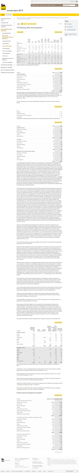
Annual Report (23, 17)
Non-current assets (7, 46)
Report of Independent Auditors (7, 70)
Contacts (39, 471)
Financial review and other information (6, 26)
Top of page (57, 452)
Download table (58, 32)
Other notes (4, 55)
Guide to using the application (17, 471)
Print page (69, 24)
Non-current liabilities (7, 51)
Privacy (44, 471)
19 (31, 24)
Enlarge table (20, 32)
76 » (61, 24)
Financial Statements (6, 33)
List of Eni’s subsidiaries (7, 62)
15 (22, 24)
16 (24, 24)
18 (28, 24)
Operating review (4, 22)
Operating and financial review (6, 19)
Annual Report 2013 (15, 10)
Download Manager (35, 5)
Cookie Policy (50, 471)
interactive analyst (43, 5)
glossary (49, 5)
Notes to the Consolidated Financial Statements (7, 37)
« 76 (59, 24)
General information (6, 41)
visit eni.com (72, 1)
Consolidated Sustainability (6, 64)
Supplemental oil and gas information (7, 59)
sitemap (53, 5)
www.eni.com (7, 460)
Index (19, 24)
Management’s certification (6, 67)
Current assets (5, 43)
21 (35, 24)
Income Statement (6, 53)
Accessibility (27, 471)
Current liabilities (6, 48)
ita (32, 1)
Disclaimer (34, 471)
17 (26, 24)
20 (33, 24)
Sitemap (2, 471)
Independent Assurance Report (7, 72)
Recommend (69, 26)
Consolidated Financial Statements (6, 30)
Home (18, 17)
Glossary (8, 471)
